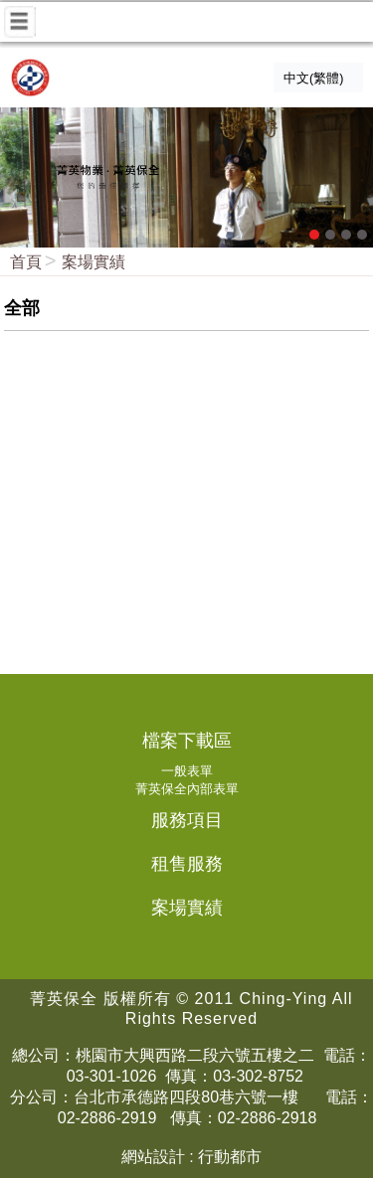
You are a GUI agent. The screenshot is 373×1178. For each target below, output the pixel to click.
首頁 (26, 261)
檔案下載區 (187, 741)
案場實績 (93, 261)
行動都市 (230, 1156)
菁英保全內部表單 (187, 788)
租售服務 (187, 864)
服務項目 (187, 820)
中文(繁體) (313, 78)
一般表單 (187, 770)
